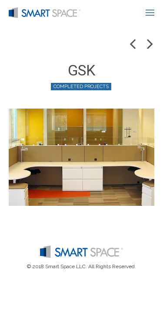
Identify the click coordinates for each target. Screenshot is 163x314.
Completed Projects (81, 86)
